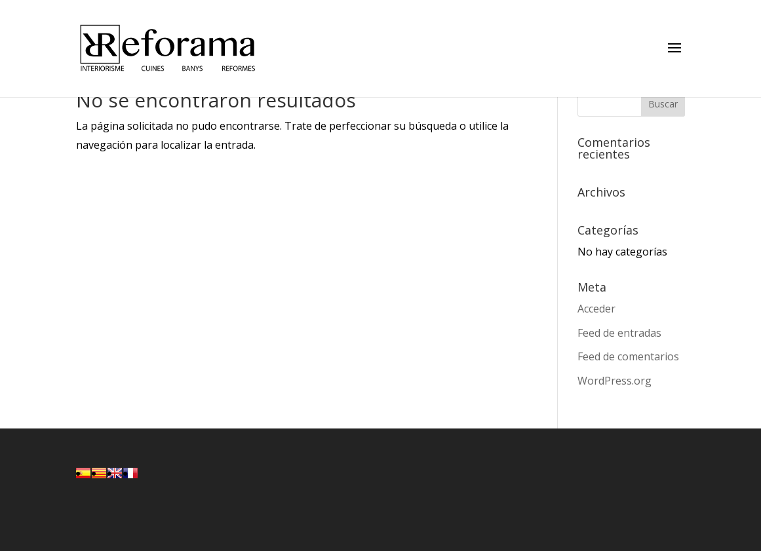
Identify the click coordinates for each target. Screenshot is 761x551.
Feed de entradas (619, 333)
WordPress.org (614, 380)
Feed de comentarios (628, 356)
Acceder (596, 308)
